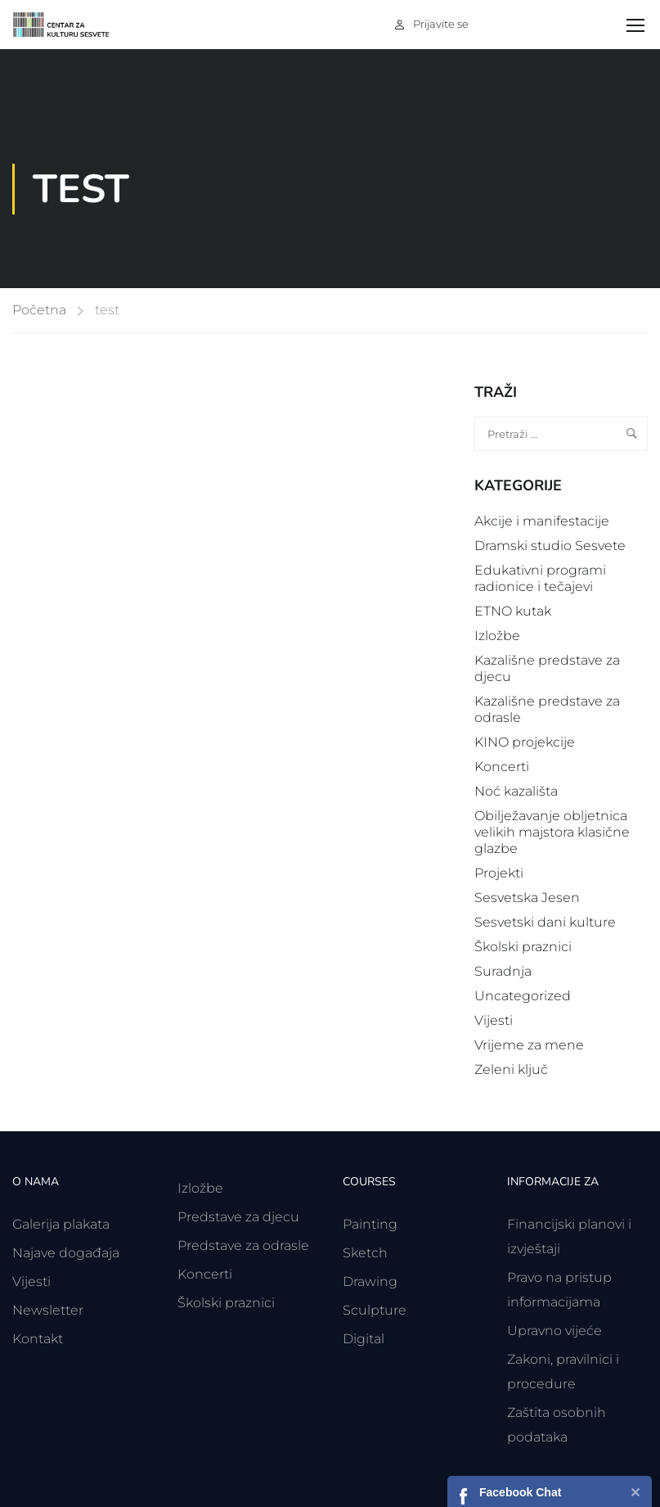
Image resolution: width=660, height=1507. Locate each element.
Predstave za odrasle (243, 1245)
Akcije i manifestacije (541, 521)
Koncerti (501, 766)
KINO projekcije (524, 742)
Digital (363, 1339)
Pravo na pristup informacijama (559, 1290)
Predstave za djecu (238, 1217)
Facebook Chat (520, 1492)
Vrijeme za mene (529, 1045)
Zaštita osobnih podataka (556, 1425)
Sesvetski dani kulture (545, 922)
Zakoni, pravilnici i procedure (563, 1371)
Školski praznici (523, 946)
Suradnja (503, 971)
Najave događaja (65, 1253)
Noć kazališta (516, 791)
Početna (39, 310)
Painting (370, 1224)
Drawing (370, 1281)
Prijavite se (441, 23)
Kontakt (37, 1339)
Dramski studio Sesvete (550, 545)
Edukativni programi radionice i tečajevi (540, 578)
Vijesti (493, 1020)
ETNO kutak (512, 611)
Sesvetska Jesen (527, 897)
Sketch (365, 1253)
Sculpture (374, 1310)
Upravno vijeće (554, 1330)
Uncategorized (522, 996)
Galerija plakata (61, 1224)
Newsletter (47, 1310)
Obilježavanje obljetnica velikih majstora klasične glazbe (552, 832)
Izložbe (497, 635)
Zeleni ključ (511, 1069)
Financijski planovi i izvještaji (569, 1236)
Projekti (498, 873)
